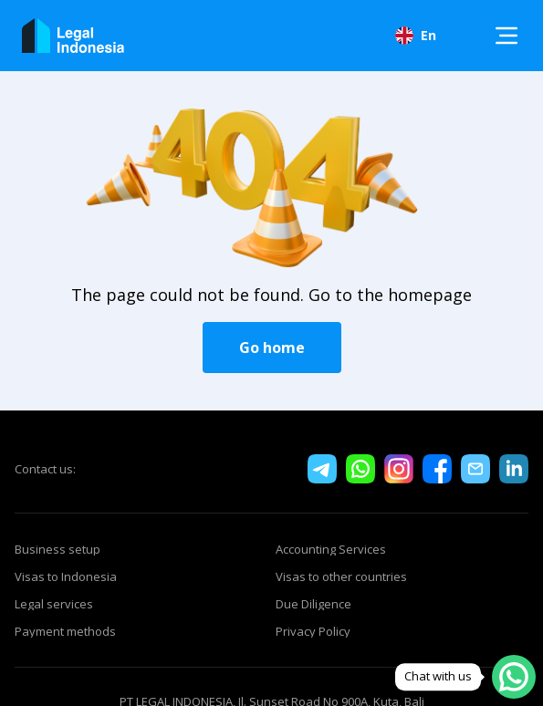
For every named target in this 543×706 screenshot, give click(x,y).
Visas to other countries (341, 576)
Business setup (57, 549)
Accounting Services (331, 549)
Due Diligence (313, 603)
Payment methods (65, 631)
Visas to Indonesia (66, 576)
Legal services (54, 603)
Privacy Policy (313, 631)
